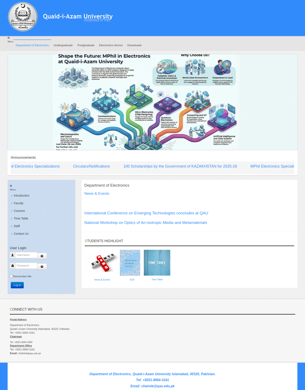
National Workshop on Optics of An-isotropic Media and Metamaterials (145, 222)
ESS (132, 279)
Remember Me (22, 276)
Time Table (157, 279)
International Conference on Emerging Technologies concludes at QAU (146, 213)
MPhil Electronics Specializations (33, 166)
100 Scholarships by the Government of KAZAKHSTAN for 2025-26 (182, 166)
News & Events (102, 279)
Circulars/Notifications (93, 166)
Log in (17, 285)
